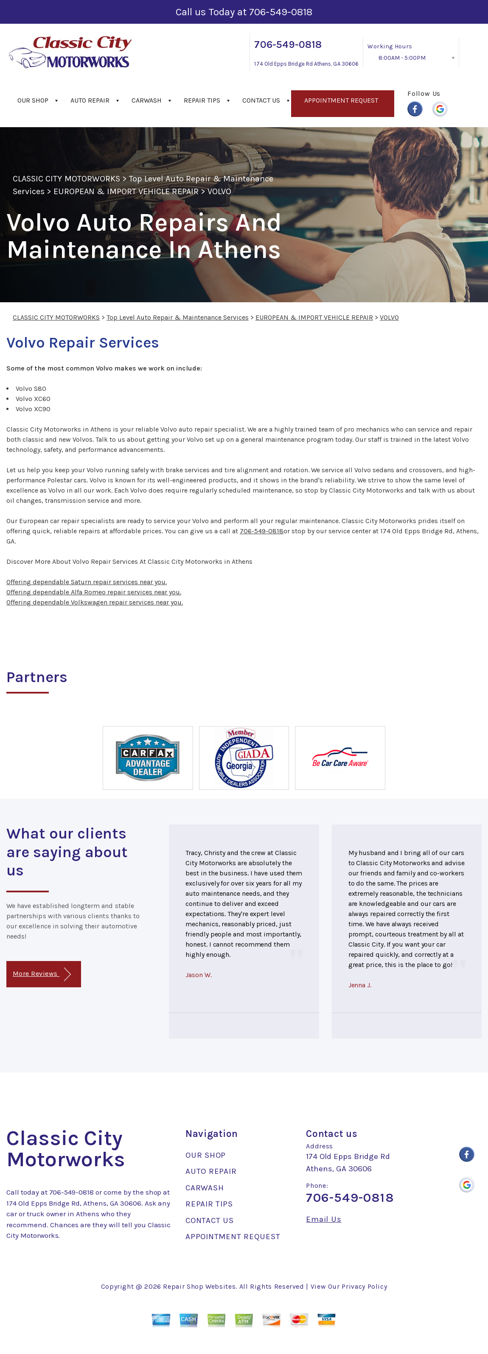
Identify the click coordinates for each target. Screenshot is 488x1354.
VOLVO (219, 191)
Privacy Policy (364, 1286)
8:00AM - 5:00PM (402, 57)
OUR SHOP (32, 100)
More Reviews (42, 974)
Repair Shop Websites (199, 1286)
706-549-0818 (280, 12)
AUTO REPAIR (89, 100)
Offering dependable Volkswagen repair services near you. (94, 602)
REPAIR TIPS (202, 100)
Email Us (323, 1219)
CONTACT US (261, 100)
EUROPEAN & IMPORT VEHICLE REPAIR (125, 191)
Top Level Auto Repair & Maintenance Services (178, 317)
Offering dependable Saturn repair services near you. (86, 582)
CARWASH (147, 100)
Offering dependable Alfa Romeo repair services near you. (93, 592)
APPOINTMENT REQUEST (341, 100)
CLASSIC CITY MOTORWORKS (66, 179)
